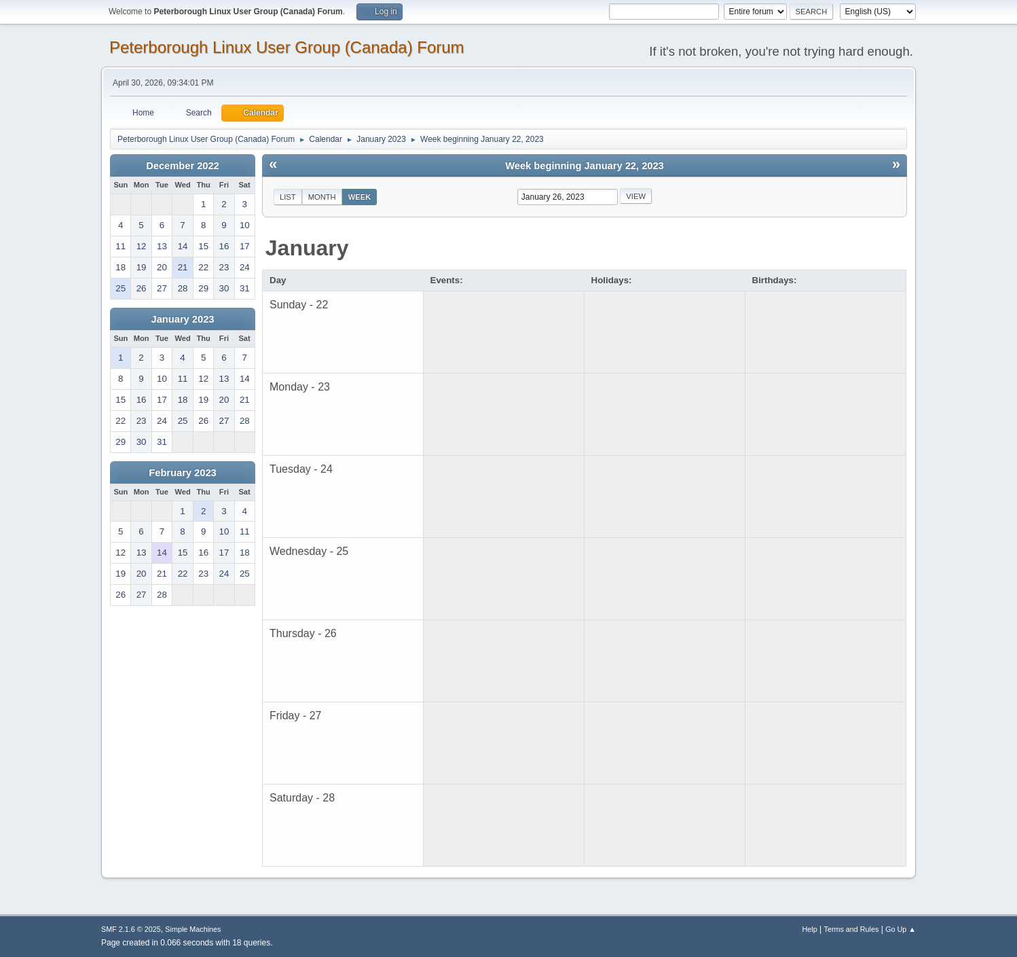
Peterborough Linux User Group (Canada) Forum (286, 47)
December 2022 (182, 165)
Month (322, 197)
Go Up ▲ (900, 929)
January (307, 248)
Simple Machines (193, 929)
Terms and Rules (851, 929)
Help (809, 929)
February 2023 (182, 472)
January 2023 (183, 319)
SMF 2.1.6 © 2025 (131, 929)
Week (359, 197)
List (288, 197)
